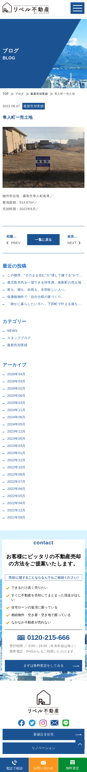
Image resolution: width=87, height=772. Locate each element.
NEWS (12, 331)
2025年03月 (16, 403)
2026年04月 (16, 374)
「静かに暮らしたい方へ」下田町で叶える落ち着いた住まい (45, 304)
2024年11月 (16, 410)
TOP (6, 93)
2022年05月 (16, 496)
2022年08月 (16, 474)
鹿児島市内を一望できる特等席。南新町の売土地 (44, 282)
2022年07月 (16, 481)
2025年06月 (16, 395)
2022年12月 (16, 460)
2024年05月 (16, 424)
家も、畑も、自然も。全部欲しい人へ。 (37, 289)
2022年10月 (16, 467)
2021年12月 (16, 510)
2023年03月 (16, 446)
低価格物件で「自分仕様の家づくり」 (35, 297)
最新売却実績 (39, 93)
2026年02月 (16, 388)
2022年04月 (16, 503)
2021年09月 (16, 517)
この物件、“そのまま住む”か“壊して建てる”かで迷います (45, 275)
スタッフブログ (19, 338)
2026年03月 (16, 381)
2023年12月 (16, 431)
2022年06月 (16, 489)
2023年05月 (16, 438)
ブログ (19, 93)
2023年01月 (16, 453)
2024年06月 (16, 417)
